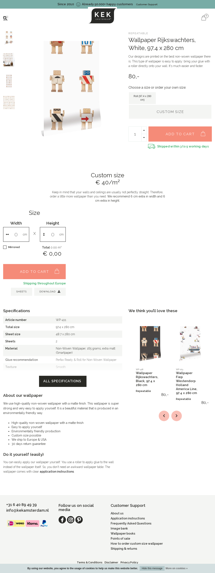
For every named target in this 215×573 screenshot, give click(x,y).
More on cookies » (177, 568)
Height (52, 223)
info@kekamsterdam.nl (27, 510)
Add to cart (188, 131)
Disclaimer (111, 562)
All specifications (62, 381)
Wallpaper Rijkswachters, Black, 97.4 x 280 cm (147, 379)
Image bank (119, 528)
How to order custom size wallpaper (137, 543)
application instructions (57, 471)
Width (16, 223)
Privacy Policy (129, 562)
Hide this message (152, 568)
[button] (164, 416)
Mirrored (14, 247)
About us (117, 513)
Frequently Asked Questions (131, 523)
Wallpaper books (123, 533)
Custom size (170, 112)
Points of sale (120, 538)
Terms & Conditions (89, 562)
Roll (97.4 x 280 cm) (142, 98)
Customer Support (146, 4)
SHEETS (21, 291)
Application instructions (128, 518)
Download (50, 291)
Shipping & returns (124, 548)
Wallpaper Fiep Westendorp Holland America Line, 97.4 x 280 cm (186, 383)
